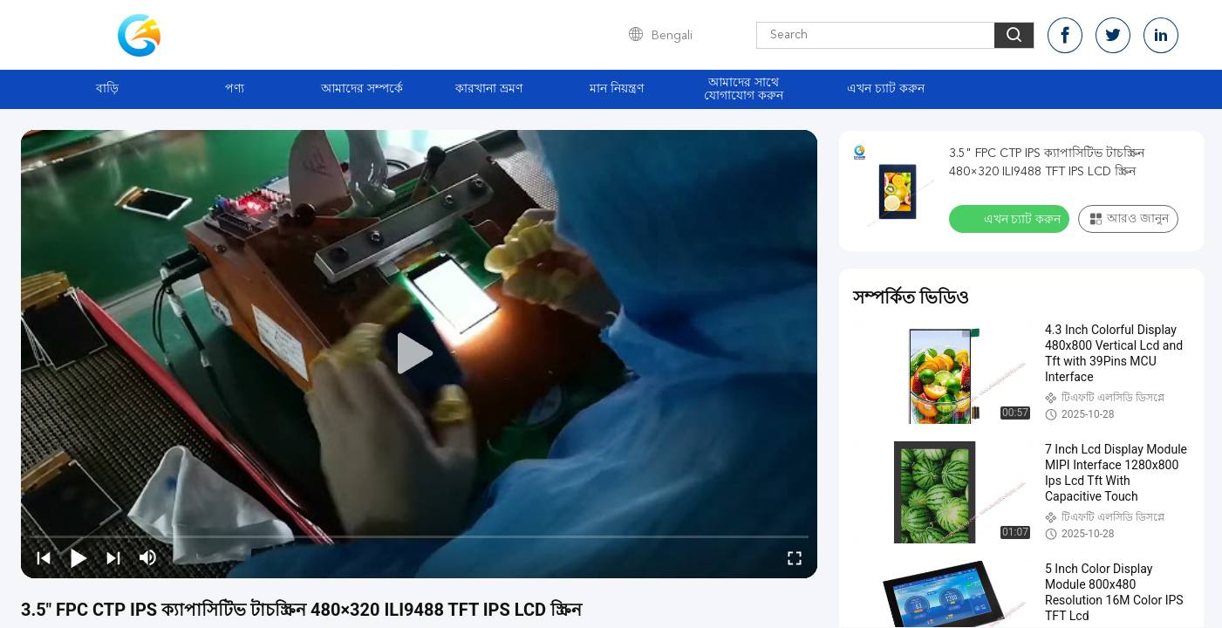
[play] (419, 354)
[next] (113, 557)
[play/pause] (78, 557)
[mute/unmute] (148, 557)
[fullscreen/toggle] (794, 557)
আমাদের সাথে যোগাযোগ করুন (743, 89)
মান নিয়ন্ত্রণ (617, 89)
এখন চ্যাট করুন (886, 89)
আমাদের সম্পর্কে (362, 89)
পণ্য (234, 89)
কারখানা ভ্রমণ (488, 89)
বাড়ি (107, 89)
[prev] (43, 557)
